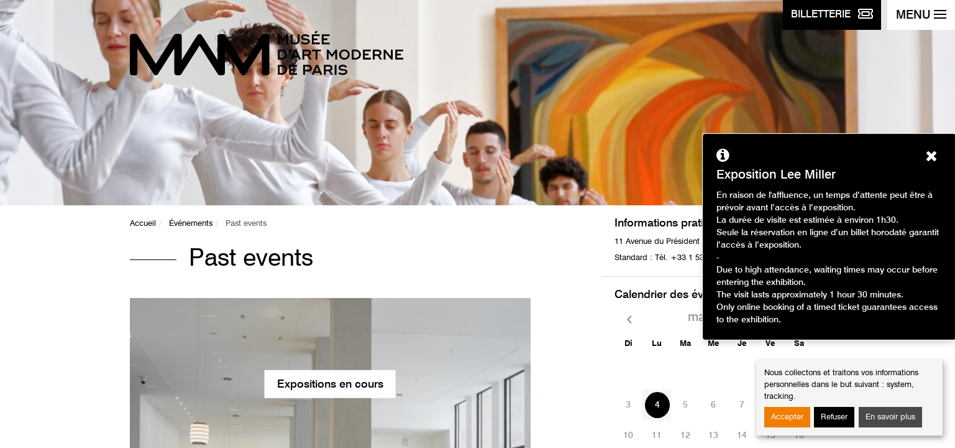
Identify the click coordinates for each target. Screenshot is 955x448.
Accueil (143, 224)
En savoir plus (890, 417)
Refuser (834, 417)
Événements (190, 224)
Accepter (787, 417)
